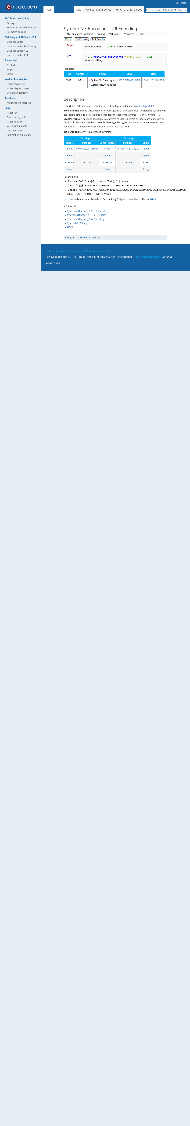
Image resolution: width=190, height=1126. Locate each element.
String (107, 148)
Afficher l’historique (133, 9)
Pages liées (13, 112)
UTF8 (153, 199)
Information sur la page (19, 134)
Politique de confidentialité (59, 256)
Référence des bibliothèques (22, 27)
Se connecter (181, 2)
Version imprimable (17, 125)
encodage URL (144, 105)
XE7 (99, 237)
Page (48, 9)
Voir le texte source (102, 9)
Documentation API (87, 237)
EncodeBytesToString (87, 148)
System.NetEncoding (129, 79)
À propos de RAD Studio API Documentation (94, 256)
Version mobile (53, 262)
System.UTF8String (77, 223)
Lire (83, 9)
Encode (87, 162)
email (169, 256)
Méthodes (114, 33)
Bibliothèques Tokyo (18, 88)
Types (141, 33)
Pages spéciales (15, 121)
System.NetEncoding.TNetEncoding (85, 219)
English (10, 69)
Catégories (70, 237)
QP (164, 256)
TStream (69, 162)
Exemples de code (16, 31)
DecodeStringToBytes (127, 148)
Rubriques (12, 23)
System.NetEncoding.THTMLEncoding (86, 214)
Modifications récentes (19, 102)
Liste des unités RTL (17, 55)
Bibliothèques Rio (16, 83)
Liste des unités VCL (17, 50)
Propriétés (128, 33)
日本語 (10, 73)
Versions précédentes (18, 92)
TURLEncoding (71, 110)
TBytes (69, 148)
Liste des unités (15, 41)
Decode (128, 162)
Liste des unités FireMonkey (21, 46)
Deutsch (11, 65)
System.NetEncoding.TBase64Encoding (87, 211)
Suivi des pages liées (17, 117)
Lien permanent (15, 130)
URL (69, 227)
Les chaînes (70, 199)
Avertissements (124, 256)
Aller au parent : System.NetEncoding (86, 33)
